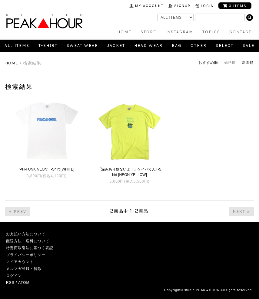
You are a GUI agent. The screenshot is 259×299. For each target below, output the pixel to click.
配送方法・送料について (27, 241)
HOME (124, 31)
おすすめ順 (208, 62)
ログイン (14, 276)
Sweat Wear (82, 45)
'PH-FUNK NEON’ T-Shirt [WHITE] (46, 169)
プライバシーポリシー (25, 255)
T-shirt (48, 45)
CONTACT (240, 31)
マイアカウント (20, 262)
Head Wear (148, 45)
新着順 (248, 62)
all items (17, 45)
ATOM (24, 283)
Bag (176, 45)
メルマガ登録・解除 (24, 269)
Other (199, 45)
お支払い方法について (25, 234)
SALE (248, 45)
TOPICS (211, 31)
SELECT (225, 45)
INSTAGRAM (179, 31)
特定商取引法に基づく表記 (29, 248)
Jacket (116, 45)
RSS (10, 283)
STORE (148, 31)
